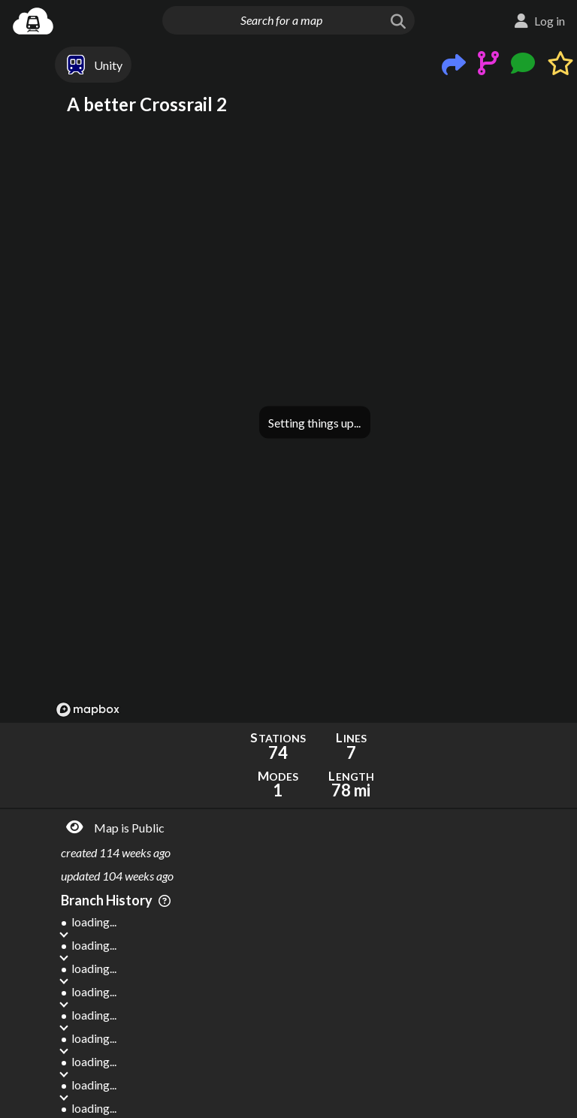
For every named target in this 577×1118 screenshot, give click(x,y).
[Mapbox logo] (88, 709)
